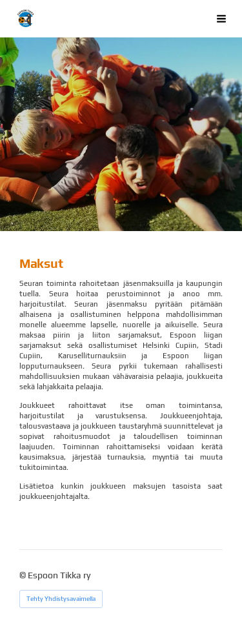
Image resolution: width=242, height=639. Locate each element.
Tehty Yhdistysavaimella (61, 598)
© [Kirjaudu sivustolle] (23, 575)
